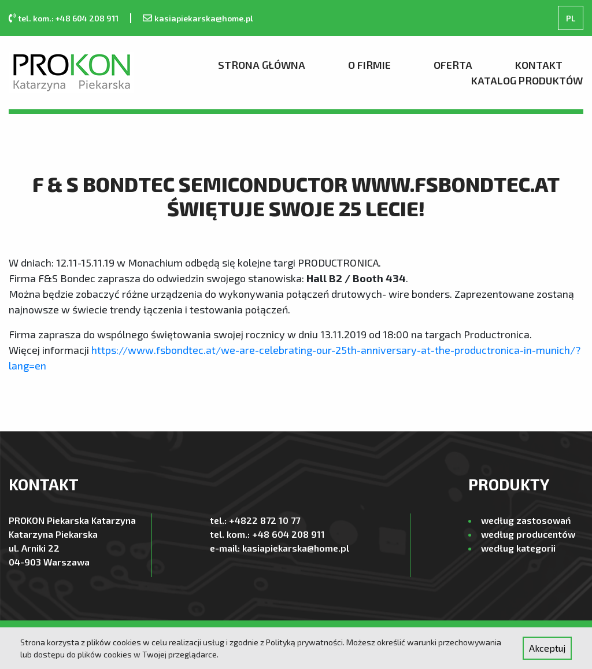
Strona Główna (261, 64)
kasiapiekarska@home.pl (203, 18)
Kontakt (539, 64)
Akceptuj (547, 647)
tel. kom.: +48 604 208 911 (68, 18)
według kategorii (518, 547)
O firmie (369, 64)
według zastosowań (526, 520)
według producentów (528, 533)
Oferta (453, 64)
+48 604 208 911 (288, 533)
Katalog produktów (527, 80)
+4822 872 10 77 (264, 520)
